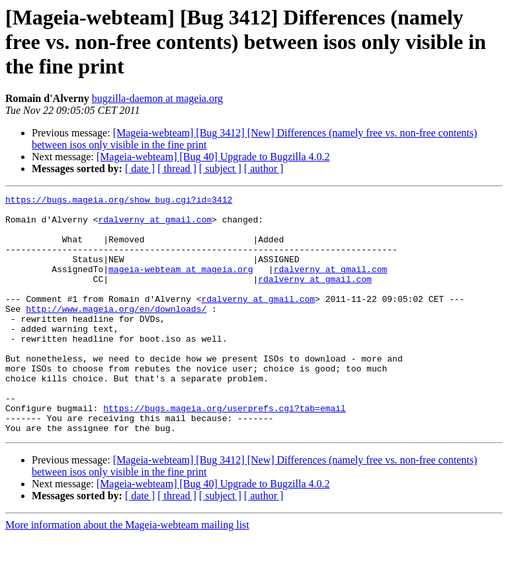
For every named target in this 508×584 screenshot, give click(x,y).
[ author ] (264, 168)
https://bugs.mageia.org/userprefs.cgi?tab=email (224, 452)
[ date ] (140, 168)
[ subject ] (220, 168)
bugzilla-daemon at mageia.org (157, 98)
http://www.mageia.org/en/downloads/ (116, 332)
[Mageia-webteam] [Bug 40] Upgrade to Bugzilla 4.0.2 (213, 156)
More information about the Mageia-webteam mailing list (127, 572)
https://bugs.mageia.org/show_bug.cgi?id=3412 (118, 201)
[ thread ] (176, 168)
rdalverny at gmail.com (155, 225)
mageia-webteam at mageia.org (180, 285)
